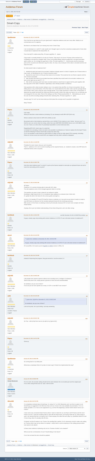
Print (86, 32)
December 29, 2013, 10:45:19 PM (31, 215)
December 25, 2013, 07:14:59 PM (31, 37)
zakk (9, 296)
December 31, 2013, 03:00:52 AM (31, 275)
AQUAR (10, 142)
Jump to (65, 448)
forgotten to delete (48, 246)
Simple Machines (17, 459)
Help (76, 459)
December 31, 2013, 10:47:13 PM (31, 338)
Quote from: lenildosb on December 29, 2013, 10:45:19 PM (41, 239)
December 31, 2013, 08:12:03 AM (31, 295)
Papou (10, 109)
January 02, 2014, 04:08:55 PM (31, 378)
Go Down (9, 32)
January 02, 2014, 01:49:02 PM (31, 358)
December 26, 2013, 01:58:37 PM (31, 162)
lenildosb (11, 215)
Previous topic (76, 27)
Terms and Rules (81, 459)
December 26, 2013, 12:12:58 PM (31, 142)
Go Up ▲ (88, 459)
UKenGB (11, 401)
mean (9, 379)
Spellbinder (12, 37)
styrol (10, 235)
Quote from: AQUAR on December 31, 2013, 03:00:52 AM (41, 299)
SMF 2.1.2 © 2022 (9, 459)
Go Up (8, 441)
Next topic (85, 27)
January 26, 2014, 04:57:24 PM (31, 401)
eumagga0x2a (42, 19)
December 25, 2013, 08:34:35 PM (31, 109)
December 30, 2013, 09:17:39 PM (31, 255)
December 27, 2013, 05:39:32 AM (31, 182)
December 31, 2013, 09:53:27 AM (31, 318)
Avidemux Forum (14, 7)
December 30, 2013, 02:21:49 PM (31, 235)
